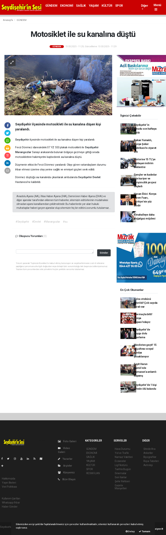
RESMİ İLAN (93, 473)
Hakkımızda (8, 478)
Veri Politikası (9, 486)
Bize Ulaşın (67, 479)
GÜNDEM (51, 5)
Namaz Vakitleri (124, 457)
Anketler (148, 452)
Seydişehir (22, 139)
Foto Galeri (67, 441)
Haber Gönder (10, 506)
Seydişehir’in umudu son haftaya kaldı (145, 128)
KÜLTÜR (107, 5)
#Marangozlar (52, 221)
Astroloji (148, 465)
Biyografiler (150, 457)
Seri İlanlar (121, 477)
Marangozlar (23, 152)
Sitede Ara (149, 448)
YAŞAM (94, 5)
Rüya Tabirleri (151, 461)
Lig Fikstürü (121, 465)
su (59, 139)
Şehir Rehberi (122, 481)
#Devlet (36, 221)
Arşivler (65, 465)
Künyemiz (66, 472)
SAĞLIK (81, 5)
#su (65, 221)
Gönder (104, 252)
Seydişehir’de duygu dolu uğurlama (142, 333)
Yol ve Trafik (122, 452)
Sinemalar (120, 473)
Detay (130, 531)
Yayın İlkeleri (9, 482)
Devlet (96, 177)
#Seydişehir (22, 221)
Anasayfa (8, 20)
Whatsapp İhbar (11, 502)
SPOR (119, 5)
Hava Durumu (122, 448)
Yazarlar (65, 458)
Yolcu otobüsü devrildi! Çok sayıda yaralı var (145, 302)
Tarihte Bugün (123, 469)
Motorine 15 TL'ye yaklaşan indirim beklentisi (144, 163)
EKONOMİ (66, 5)
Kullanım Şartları (11, 498)
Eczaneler (120, 461)
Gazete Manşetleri (121, 487)
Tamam (144, 531)
